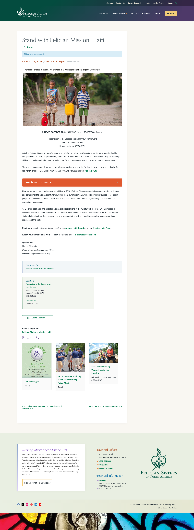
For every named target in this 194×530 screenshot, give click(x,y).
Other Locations (106, 468)
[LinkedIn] (36, 504)
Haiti (157, 14)
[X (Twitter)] (23, 504)
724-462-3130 (91, 171)
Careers (109, 3)
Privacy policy (170, 504)
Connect (147, 13)
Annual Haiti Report (74, 228)
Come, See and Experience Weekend (105, 406)
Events (147, 3)
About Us (105, 13)
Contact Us (120, 3)
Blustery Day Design (169, 508)
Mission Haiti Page (101, 228)
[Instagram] (27, 504)
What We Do (120, 13)
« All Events (27, 47)
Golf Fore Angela (32, 381)
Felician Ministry (30, 332)
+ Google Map (31, 300)
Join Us (135, 13)
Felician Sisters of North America (40, 268)
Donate (170, 13)
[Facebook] (18, 504)
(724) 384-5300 (105, 461)
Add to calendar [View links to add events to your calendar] (38, 318)
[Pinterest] (31, 504)
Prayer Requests (135, 3)
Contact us (103, 465)
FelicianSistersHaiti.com (85, 235)
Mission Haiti (45, 332)
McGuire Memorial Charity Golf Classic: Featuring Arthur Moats (69, 379)
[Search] (172, 3)
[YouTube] (40, 504)
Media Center (158, 3)
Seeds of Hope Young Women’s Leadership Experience (100, 369)
